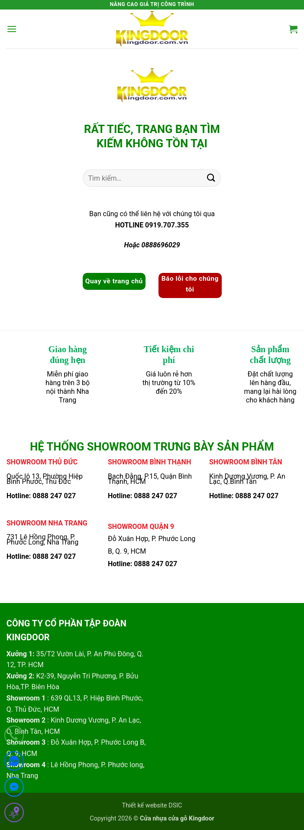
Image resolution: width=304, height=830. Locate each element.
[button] (11, 28)
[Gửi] (211, 178)
